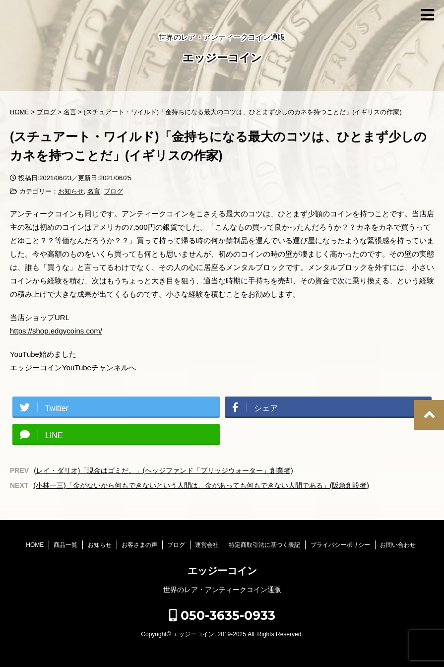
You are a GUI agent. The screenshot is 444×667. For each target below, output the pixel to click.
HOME (35, 544)
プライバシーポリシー (340, 544)
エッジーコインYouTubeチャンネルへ (73, 367)
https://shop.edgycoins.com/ (56, 331)
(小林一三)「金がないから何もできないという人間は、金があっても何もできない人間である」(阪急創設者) (201, 485)
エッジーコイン (222, 59)
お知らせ (71, 191)
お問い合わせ (398, 544)
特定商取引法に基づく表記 (264, 544)
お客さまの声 (139, 544)
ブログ (113, 191)
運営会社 (207, 544)
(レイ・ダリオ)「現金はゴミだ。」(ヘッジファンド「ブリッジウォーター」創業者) (163, 470)
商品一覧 (65, 544)
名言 (93, 191)
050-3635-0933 (222, 615)
